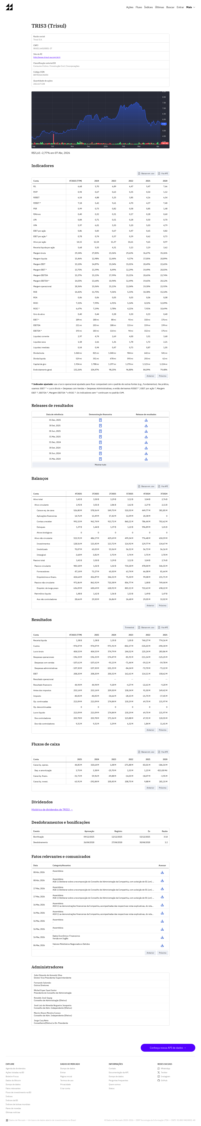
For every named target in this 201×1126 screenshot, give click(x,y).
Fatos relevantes (13, 1088)
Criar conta (65, 1088)
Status (111, 1088)
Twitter (164, 1072)
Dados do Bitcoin (13, 1080)
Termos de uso (66, 1080)
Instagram (165, 1076)
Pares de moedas (13, 1108)
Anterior (150, 376)
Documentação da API (118, 1072)
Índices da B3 (12, 1100)
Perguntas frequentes (118, 1080)
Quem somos (115, 1084)
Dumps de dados (13, 1084)
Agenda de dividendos (16, 1068)
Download (146, 420)
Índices (148, 7)
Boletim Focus (12, 1076)
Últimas (159, 7)
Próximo (162, 376)
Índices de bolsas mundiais (18, 1104)
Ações (129, 7)
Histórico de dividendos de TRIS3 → (52, 809)
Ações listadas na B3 (15, 1072)
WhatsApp (165, 1068)
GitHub (164, 1080)
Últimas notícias (13, 1112)
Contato (112, 1068)
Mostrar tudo (100, 464)
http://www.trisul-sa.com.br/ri (46, 57)
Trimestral (129, 627)
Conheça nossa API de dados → (168, 1047)
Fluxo (139, 7)
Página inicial (66, 1076)
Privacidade (65, 1084)
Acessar (162, 872)
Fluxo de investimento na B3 (18, 1092)
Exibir (100, 420)
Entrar (180, 7)
